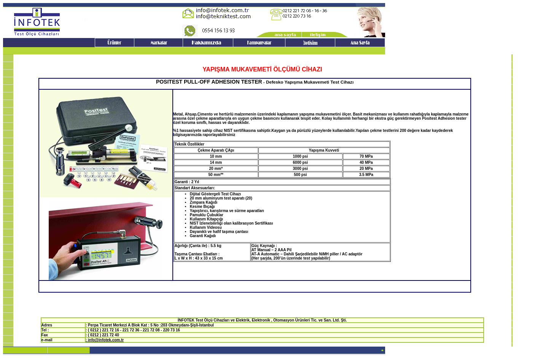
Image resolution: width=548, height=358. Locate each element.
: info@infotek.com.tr (105, 340)
